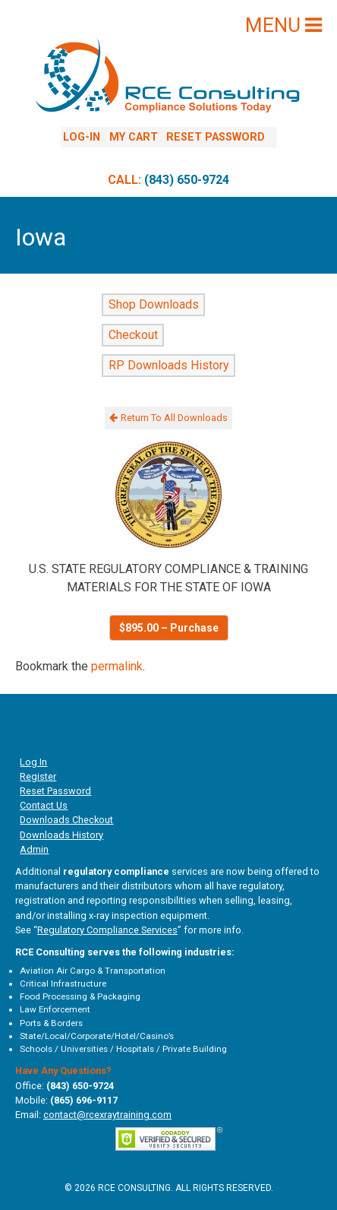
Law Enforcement (55, 1009)
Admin (34, 849)
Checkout (133, 335)
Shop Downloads (154, 305)
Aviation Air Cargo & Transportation (92, 970)
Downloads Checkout (66, 819)
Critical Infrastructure (63, 983)
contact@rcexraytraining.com (107, 1114)
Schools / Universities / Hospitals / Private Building (123, 1049)
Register (38, 776)
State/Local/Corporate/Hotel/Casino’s (97, 1036)
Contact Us (44, 805)
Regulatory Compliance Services (107, 930)
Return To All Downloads (168, 417)
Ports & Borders (51, 1023)
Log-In (81, 137)
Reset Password (215, 137)
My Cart (133, 137)
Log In (33, 762)
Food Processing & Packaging (80, 996)
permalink (117, 666)
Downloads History (61, 835)
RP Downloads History (169, 366)
